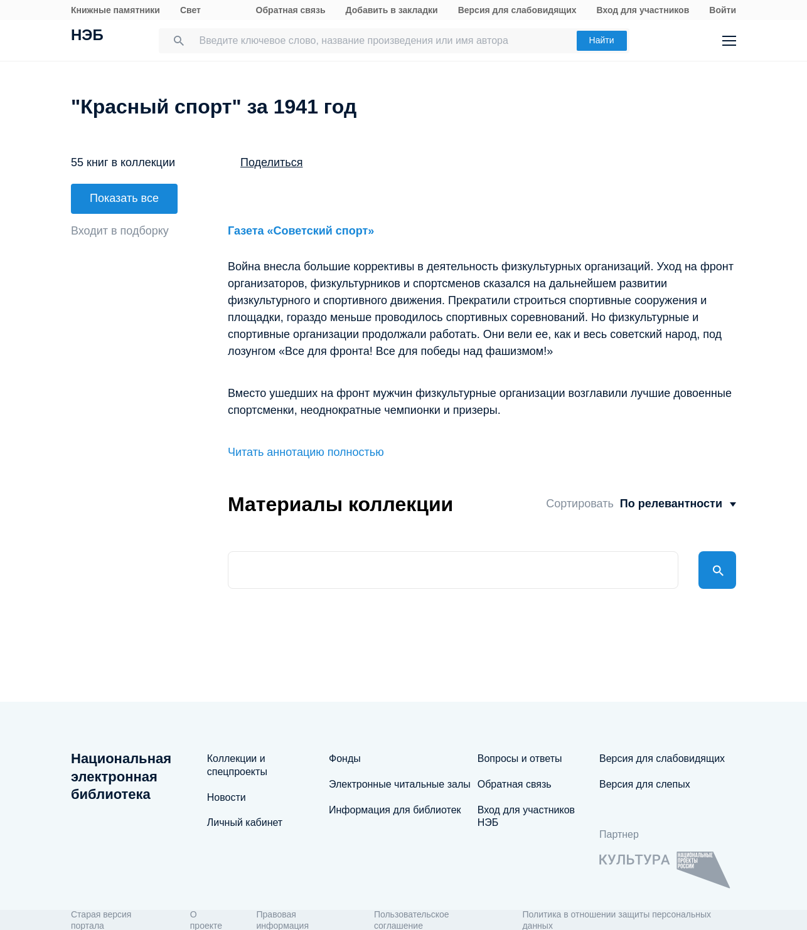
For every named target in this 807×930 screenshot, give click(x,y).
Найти (601, 40)
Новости (226, 797)
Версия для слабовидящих (517, 10)
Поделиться (271, 162)
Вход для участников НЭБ (526, 816)
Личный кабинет (244, 822)
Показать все (124, 198)
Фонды (345, 758)
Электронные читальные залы (400, 784)
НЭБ (87, 36)
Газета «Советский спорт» (301, 231)
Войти (722, 10)
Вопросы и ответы (520, 758)
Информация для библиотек (395, 810)
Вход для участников (643, 10)
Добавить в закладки (392, 10)
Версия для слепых (644, 784)
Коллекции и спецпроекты (237, 765)
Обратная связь (291, 10)
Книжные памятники (115, 10)
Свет (190, 10)
